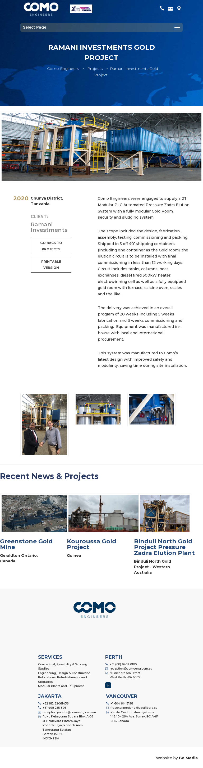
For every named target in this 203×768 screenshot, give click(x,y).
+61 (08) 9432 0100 (123, 664)
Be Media (188, 758)
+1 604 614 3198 (121, 703)
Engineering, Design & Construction (64, 673)
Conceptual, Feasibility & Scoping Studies (62, 666)
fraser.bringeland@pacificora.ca (134, 708)
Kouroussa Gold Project (91, 544)
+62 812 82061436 (55, 703)
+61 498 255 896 (54, 708)
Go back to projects (51, 246)
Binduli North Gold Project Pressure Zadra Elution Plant (164, 547)
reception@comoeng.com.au (131, 668)
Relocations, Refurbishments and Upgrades (62, 679)
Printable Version (51, 265)
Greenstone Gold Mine (26, 544)
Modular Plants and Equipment (61, 686)
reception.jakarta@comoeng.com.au (69, 712)
